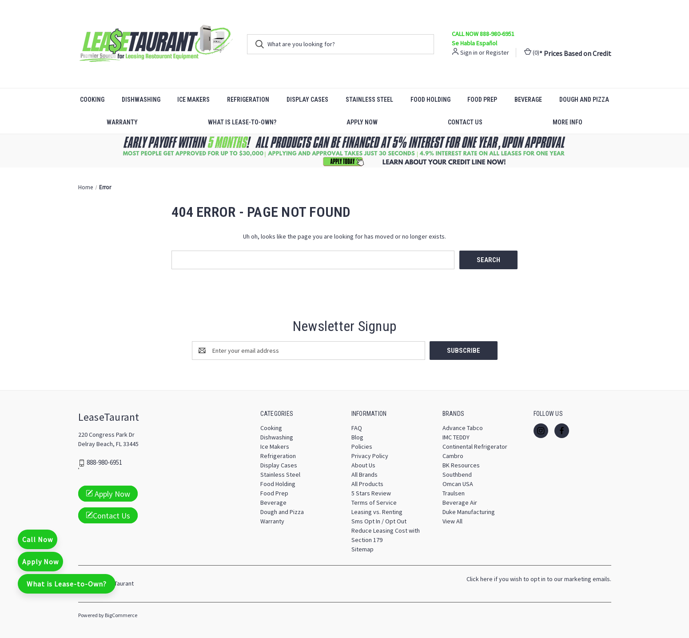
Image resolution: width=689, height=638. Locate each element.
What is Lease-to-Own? (242, 122)
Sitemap (362, 549)
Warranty (122, 122)
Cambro (452, 456)
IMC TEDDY (456, 437)
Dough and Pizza (584, 99)
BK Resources (461, 465)
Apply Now (362, 122)
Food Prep (482, 99)
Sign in (469, 52)
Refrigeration (248, 99)
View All (452, 521)
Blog (357, 437)
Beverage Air (459, 502)
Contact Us (465, 122)
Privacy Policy (369, 456)
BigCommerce (121, 615)
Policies (361, 447)
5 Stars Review (371, 493)
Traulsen (453, 493)
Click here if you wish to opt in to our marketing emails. (538, 579)
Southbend (457, 474)
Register (497, 52)
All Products (367, 484)
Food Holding (430, 99)
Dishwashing (141, 99)
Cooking (92, 99)
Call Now (37, 539)
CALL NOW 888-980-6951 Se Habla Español (483, 38)
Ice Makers (193, 99)
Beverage (528, 99)
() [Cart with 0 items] (531, 52)
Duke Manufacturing (468, 512)
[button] (345, 150)
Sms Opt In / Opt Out (378, 521)
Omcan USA (457, 484)
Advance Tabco (462, 428)
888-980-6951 (104, 463)
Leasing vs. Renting (376, 512)
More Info (567, 122)
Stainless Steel (369, 99)
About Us (363, 465)
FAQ (356, 428)
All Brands (364, 474)
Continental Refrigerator (474, 447)
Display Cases (307, 99)
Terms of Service (374, 502)
